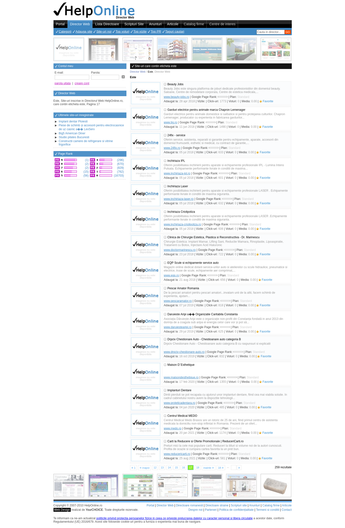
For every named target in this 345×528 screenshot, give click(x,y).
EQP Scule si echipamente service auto (193, 262)
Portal (60, 24)
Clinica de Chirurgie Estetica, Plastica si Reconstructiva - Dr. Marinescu (214, 237)
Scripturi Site (134, 24)
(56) (86, 175)
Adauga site (84, 31)
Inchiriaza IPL (176, 160)
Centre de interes (222, 24)
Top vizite (140, 31)
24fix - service (177, 135)
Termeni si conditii (267, 509)
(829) (120, 168)
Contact (287, 509)
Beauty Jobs (176, 84)
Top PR (156, 31)
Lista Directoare (107, 24)
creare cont (82, 83)
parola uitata (63, 83)
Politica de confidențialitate (236, 509)
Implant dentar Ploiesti (73, 121)
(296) (120, 160)
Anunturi (155, 24)
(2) (86, 164)
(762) (120, 171)
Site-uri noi (103, 31)
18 (197, 467)
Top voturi (122, 31)
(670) (120, 164)
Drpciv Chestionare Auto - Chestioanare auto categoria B (204, 339)
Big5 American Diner (72, 133)
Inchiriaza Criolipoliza (181, 211)
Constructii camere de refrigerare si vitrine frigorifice (86, 142)
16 (183, 467)
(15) (86, 171)
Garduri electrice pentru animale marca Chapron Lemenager (207, 109)
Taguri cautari (174, 31)
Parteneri (211, 509)
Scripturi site (239, 505)
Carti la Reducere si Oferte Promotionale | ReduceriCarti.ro (206, 441)
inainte (208, 467)
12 (155, 467)
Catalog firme (194, 24)
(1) (86, 160)
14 (169, 467)
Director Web (80, 24)
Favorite (268, 101)
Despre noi (195, 509)
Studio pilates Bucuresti (74, 137)
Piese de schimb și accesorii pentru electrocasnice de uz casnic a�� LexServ (91, 127)
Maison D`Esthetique (181, 364)
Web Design (62, 509)
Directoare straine (217, 505)
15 (176, 467)
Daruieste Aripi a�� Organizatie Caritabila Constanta (203, 314)
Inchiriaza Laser (178, 186)
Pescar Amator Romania (183, 288)
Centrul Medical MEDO (182, 415)
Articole (172, 24)
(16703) (118, 175)
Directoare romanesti (189, 505)
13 (162, 467)
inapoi (144, 467)
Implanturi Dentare (180, 390)
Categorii (65, 31)
